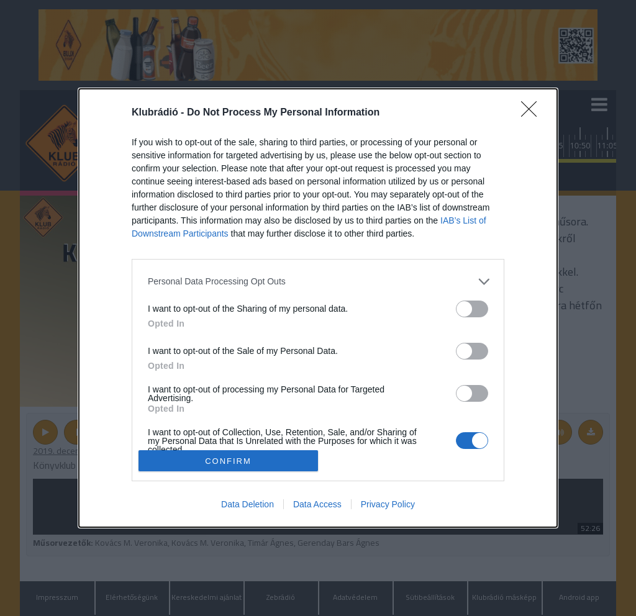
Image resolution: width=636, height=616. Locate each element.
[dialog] (318, 308)
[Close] (533, 113)
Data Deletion (247, 504)
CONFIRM (228, 461)
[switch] (472, 309)
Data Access (317, 504)
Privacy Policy (388, 504)
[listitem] (318, 281)
